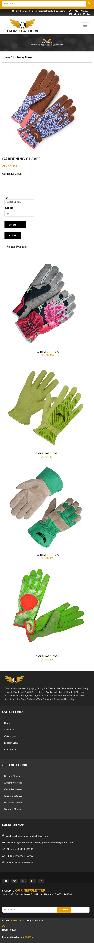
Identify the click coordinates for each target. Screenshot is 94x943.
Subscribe (64, 910)
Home (6, 723)
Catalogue (9, 736)
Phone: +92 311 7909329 (17, 849)
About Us (8, 730)
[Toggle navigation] (85, 25)
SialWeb (29, 937)
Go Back (12, 235)
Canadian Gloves (12, 789)
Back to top (9, 930)
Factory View (10, 743)
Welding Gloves (11, 809)
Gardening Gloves (22, 57)
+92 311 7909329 (78, 11)
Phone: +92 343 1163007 (17, 856)
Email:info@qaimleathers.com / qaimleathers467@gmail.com (37, 843)
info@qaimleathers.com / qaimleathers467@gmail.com (38, 11)
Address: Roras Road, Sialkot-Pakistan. (25, 836)
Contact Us (9, 749)
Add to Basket (15, 224)
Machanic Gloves (12, 803)
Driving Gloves (11, 776)
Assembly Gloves (12, 783)
